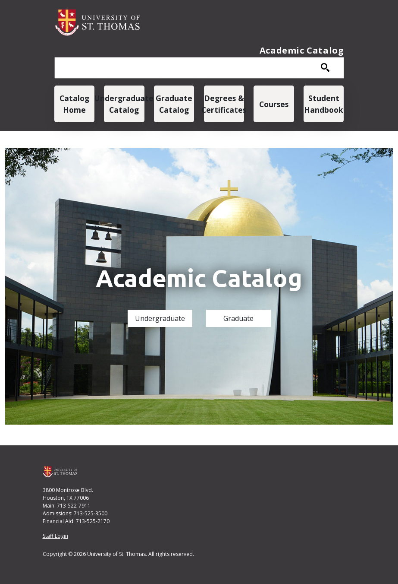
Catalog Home (74, 103)
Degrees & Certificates (224, 103)
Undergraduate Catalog (124, 103)
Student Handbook (323, 103)
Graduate (238, 318)
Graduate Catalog (174, 103)
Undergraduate (160, 318)
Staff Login (55, 536)
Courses (273, 104)
